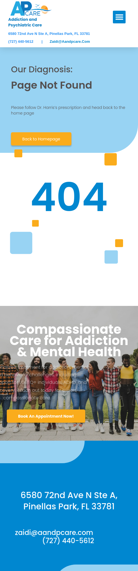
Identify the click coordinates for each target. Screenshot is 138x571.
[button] (119, 17)
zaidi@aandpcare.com (70, 41)
